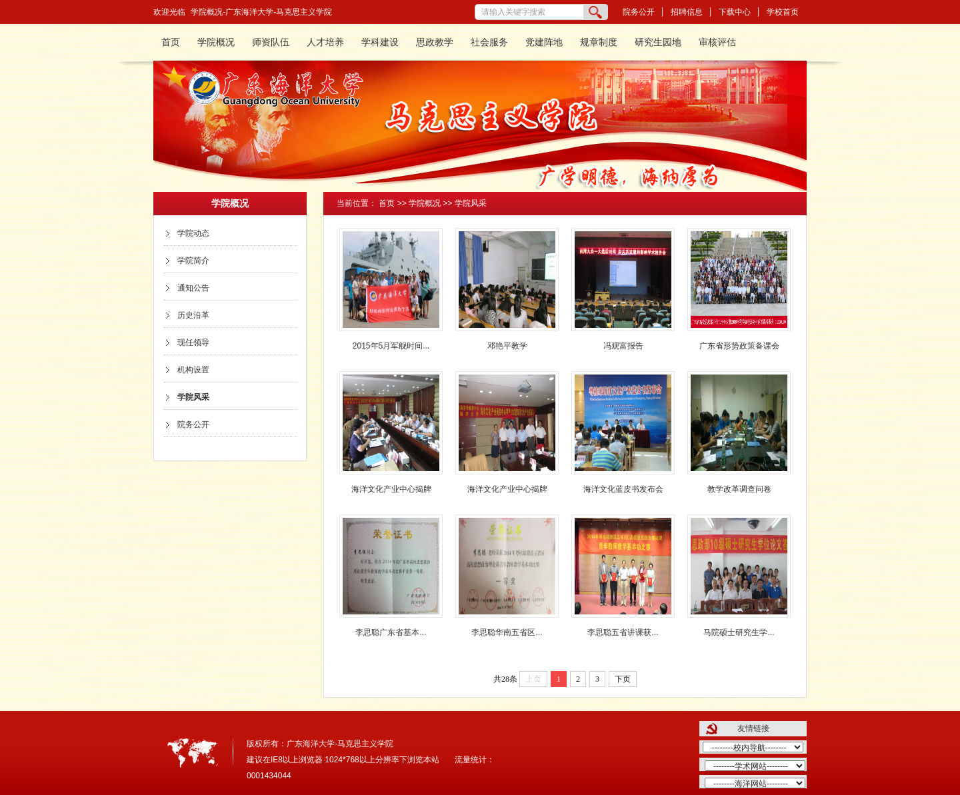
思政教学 (434, 42)
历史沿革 (193, 315)
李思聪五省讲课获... (622, 632)
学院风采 (193, 397)
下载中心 (735, 12)
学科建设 (380, 42)
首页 (170, 42)
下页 (623, 679)
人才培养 (325, 42)
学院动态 (193, 233)
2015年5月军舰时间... (391, 346)
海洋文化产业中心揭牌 (391, 489)
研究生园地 (658, 42)
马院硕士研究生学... (738, 632)
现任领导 (193, 342)
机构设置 (193, 370)
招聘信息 (687, 12)
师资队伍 (270, 42)
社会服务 (489, 42)
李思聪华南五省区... (506, 632)
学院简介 (193, 260)
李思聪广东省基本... (390, 632)
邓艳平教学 (507, 346)
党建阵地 (544, 42)
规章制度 (598, 42)
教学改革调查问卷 (739, 489)
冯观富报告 (623, 346)
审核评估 (717, 42)
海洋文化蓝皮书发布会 (623, 489)
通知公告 (193, 288)
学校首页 (783, 12)
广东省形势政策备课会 (739, 346)
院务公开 (639, 12)
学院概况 (216, 42)
